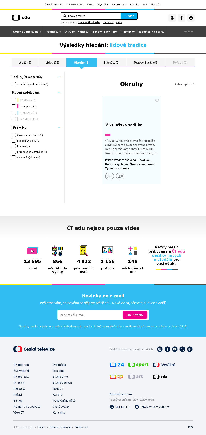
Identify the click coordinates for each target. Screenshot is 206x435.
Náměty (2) (112, 62)
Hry (115, 31)
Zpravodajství (74, 4)
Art (145, 4)
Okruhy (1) (82, 62)
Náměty (83, 31)
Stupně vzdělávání (25, 31)
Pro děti (135, 4)
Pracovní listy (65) (146, 62)
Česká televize (53, 4)
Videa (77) (52, 62)
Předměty (51, 31)
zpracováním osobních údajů (168, 326)
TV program (119, 4)
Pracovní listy (101, 31)
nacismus (108, 22)
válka (119, 22)
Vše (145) (25, 62)
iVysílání (102, 4)
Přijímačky (128, 31)
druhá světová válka (89, 22)
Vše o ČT (156, 4)
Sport (90, 4)
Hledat (129, 16)
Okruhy (70, 31)
